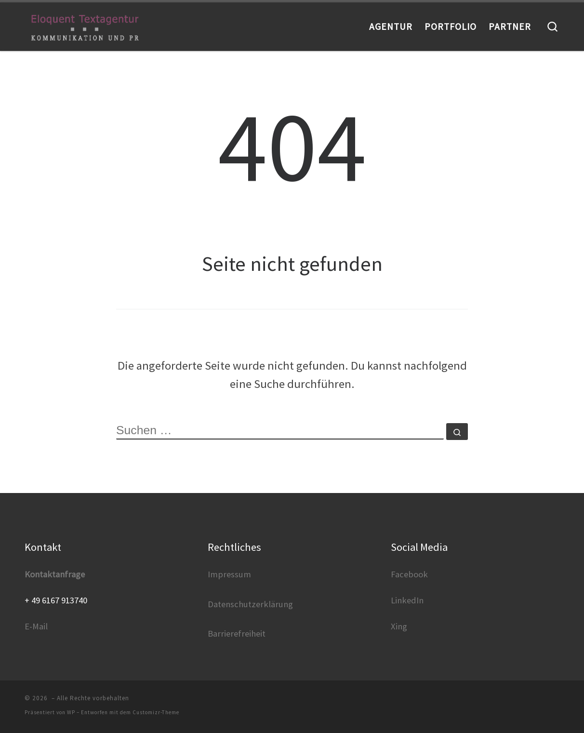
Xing (399, 626)
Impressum (229, 574)
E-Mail (36, 626)
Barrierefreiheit (236, 633)
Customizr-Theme (156, 712)
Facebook (409, 574)
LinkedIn (407, 600)
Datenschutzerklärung (250, 604)
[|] (85, 26)
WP (71, 712)
